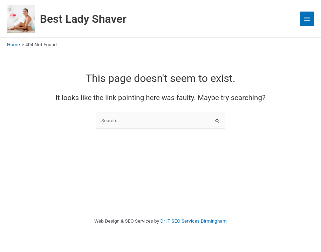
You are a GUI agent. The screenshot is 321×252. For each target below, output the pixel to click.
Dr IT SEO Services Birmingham (193, 221)
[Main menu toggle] (307, 19)
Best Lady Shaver (83, 19)
